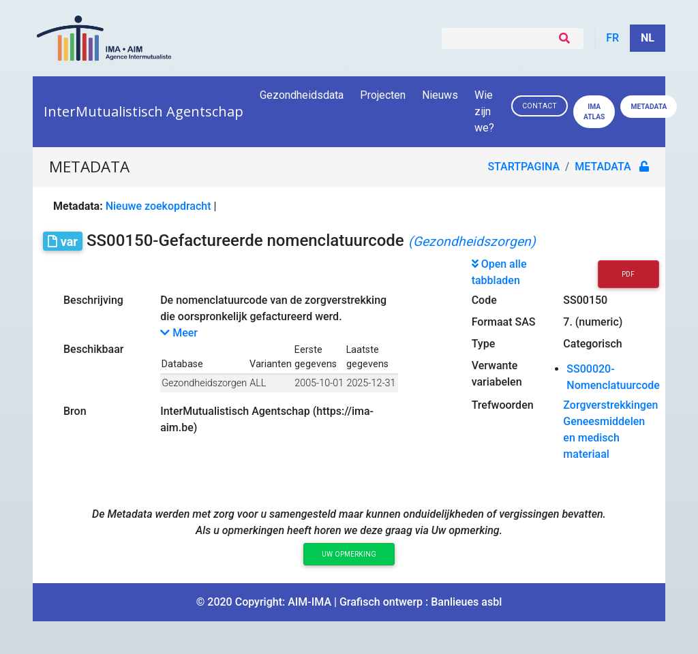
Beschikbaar (93, 349)
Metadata (649, 106)
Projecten (383, 95)
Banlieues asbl (466, 601)
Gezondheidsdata (302, 95)
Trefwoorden (503, 405)
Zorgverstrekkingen (610, 405)
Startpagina (524, 166)
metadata (603, 166)
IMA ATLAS (594, 111)
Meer (179, 332)
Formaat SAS (504, 321)
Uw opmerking (349, 554)
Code (484, 300)
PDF (628, 274)
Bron (75, 411)
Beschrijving (93, 300)
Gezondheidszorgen (204, 383)
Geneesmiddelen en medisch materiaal (604, 438)
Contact (539, 106)
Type (484, 343)
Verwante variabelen (497, 373)
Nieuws (440, 95)
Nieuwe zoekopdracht (158, 206)
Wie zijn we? (485, 111)
